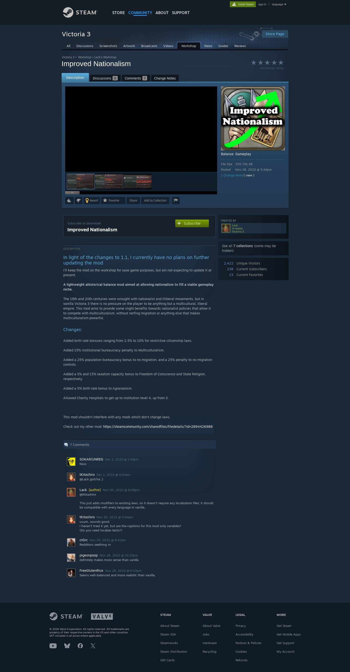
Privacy (241, 626)
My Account (286, 651)
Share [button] (133, 200)
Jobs (206, 634)
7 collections (243, 246)
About (162, 12)
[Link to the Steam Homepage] (84, 16)
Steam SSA (168, 634)
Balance (227, 154)
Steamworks (169, 643)
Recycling (209, 651)
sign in (262, 4)
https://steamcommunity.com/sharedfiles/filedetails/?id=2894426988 (158, 426)
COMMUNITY (140, 12)
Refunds (242, 660)
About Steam (169, 626)
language (277, 4)
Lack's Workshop (105, 57)
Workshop (84, 57)
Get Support (285, 643)
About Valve (211, 626)
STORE (118, 12)
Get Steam (284, 626)
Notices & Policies (248, 643)
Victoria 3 (68, 57)
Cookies (241, 651)
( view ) (249, 175)
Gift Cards (167, 660)
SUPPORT (181, 12)
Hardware (210, 643)
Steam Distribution (173, 651)
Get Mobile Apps (289, 634)
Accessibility (244, 634)
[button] (109, 181)
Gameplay (243, 154)
